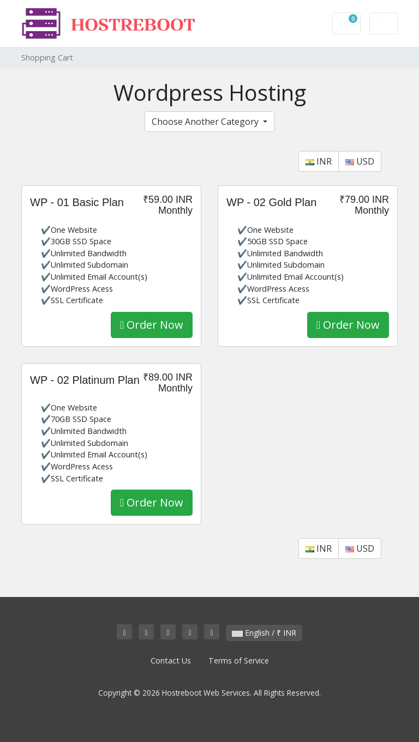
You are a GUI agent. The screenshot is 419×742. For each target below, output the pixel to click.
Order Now (151, 324)
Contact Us (171, 660)
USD (359, 161)
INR (319, 161)
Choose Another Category (206, 122)
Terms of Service (238, 660)
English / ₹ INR (264, 633)
